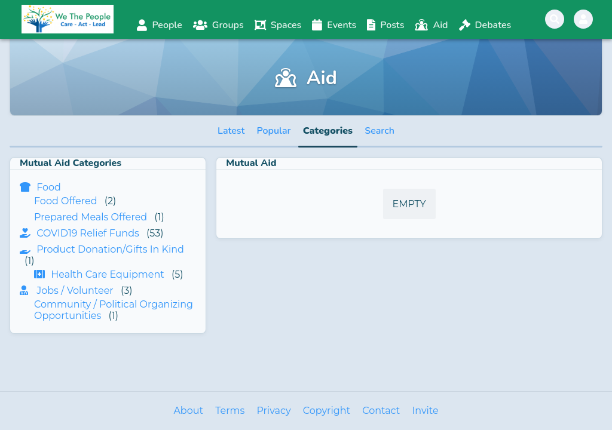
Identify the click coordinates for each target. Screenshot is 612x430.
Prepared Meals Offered (90, 217)
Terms (229, 410)
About (188, 410)
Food (48, 187)
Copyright (326, 410)
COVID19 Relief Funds (87, 233)
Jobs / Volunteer (75, 290)
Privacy (273, 410)
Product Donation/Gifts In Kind (110, 249)
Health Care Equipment (107, 274)
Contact (381, 410)
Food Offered (65, 201)
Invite (425, 410)
